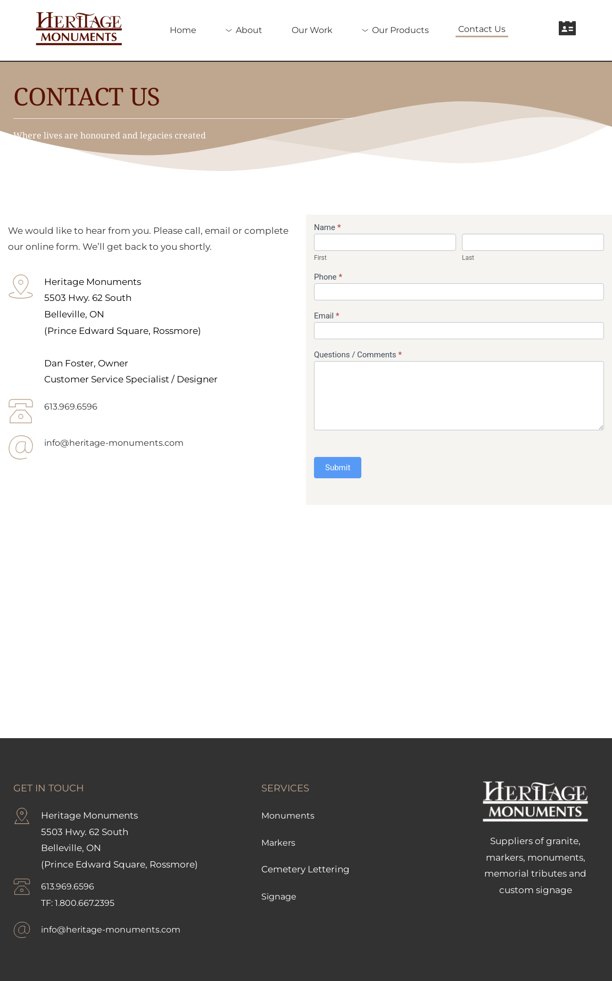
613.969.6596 (72, 406)
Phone (328, 277)
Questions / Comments (358, 354)
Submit (337, 467)
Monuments (288, 815)
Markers (279, 842)
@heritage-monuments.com (127, 442)
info (53, 442)
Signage (280, 896)
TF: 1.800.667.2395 (80, 902)
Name (327, 227)
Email (327, 316)
